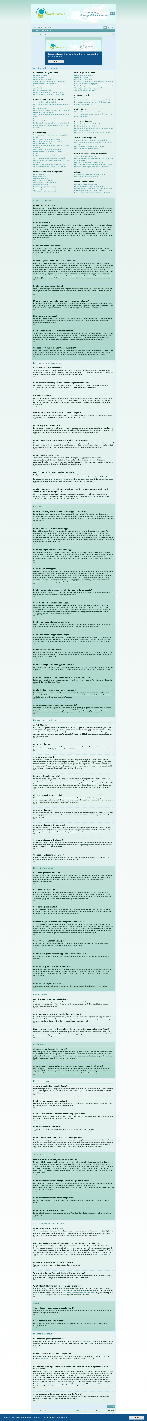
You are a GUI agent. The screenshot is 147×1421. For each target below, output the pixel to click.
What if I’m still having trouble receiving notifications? (91, 167)
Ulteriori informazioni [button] (60, 1417)
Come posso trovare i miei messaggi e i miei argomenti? (93, 132)
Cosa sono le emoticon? (41, 178)
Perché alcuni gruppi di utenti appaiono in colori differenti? (93, 86)
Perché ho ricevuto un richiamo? (44, 156)
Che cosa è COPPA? (40, 77)
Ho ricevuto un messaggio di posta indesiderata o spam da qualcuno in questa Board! (93, 103)
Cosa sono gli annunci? (41, 184)
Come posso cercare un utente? (85, 130)
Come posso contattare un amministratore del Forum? (92, 193)
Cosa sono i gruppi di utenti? (83, 79)
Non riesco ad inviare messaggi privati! (87, 98)
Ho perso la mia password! (42, 90)
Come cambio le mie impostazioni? (45, 102)
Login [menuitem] (109, 28)
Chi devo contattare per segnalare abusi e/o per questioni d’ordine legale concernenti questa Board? (93, 189)
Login (42, 30)
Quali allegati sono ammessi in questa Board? (89, 174)
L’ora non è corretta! (40, 108)
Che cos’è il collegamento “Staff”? (85, 90)
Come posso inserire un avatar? (44, 119)
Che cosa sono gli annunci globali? (44, 182)
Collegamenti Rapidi (35, 28)
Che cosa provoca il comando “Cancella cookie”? (49, 94)
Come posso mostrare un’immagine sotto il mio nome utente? (51, 116)
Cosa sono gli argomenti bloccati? (44, 189)
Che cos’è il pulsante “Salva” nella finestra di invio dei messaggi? (51, 161)
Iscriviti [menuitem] (112, 28)
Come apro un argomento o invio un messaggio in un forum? (51, 136)
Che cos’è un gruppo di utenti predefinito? (88, 88)
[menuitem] (105, 27)
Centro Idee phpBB (44, 1358)
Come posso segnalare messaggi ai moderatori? (49, 158)
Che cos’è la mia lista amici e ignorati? (87, 112)
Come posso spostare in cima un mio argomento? (49, 166)
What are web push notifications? (85, 156)
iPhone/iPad (99, 1254)
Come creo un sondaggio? (42, 143)
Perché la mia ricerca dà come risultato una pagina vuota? (93, 128)
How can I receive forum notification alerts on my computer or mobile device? (93, 159)
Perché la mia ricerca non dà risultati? (86, 126)
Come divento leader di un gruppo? (86, 84)
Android (107, 1254)
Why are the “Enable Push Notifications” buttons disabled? (93, 164)
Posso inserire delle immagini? (43, 180)
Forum (49, 27)
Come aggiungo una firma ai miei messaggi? (48, 141)
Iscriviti (49, 30)
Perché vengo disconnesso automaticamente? (48, 92)
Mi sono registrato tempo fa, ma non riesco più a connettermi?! (49, 87)
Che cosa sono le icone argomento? (45, 191)
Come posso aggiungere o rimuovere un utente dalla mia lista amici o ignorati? (93, 115)
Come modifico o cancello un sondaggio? (47, 149)
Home (40, 27)
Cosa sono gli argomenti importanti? (45, 187)
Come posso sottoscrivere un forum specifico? (89, 146)
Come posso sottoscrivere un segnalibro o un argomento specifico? (93, 143)
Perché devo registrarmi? (41, 75)
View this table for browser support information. (78, 1293)
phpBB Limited (86, 1341)
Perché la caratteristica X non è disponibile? (89, 186)
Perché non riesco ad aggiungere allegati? (47, 154)
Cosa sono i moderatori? (82, 77)
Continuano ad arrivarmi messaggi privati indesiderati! (92, 100)
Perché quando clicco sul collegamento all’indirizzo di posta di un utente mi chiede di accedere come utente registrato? (51, 125)
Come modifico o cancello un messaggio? (47, 139)
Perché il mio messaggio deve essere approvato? (49, 164)
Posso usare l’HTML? (40, 176)
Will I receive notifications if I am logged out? (89, 162)
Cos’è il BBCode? (39, 174)
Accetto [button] (136, 1417)
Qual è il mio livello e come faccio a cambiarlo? (48, 121)
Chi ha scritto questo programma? (85, 184)
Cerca (36, 30)
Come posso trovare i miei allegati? (86, 176)
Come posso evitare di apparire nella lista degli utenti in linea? (51, 105)
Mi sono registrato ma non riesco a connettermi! (49, 81)
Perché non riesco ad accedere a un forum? (47, 152)
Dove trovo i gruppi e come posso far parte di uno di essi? (93, 81)
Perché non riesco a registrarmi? (44, 79)
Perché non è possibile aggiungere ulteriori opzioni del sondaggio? (51, 146)
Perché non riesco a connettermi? (44, 84)
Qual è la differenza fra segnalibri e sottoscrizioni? (91, 140)
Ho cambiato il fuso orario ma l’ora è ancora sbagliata (51, 110)
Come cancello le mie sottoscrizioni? (86, 148)
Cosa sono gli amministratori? (84, 75)
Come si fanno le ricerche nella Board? (87, 124)
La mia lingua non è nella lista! (43, 112)
